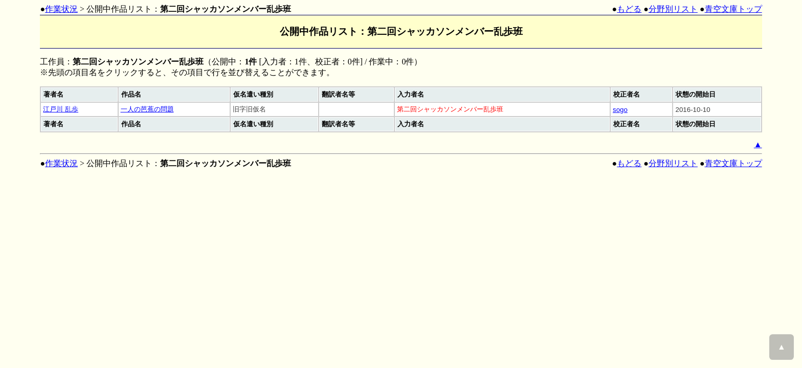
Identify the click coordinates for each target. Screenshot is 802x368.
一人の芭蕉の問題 (147, 109)
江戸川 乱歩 (60, 109)
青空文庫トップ (733, 9)
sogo (620, 109)
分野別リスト (673, 9)
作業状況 (61, 9)
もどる (629, 9)
